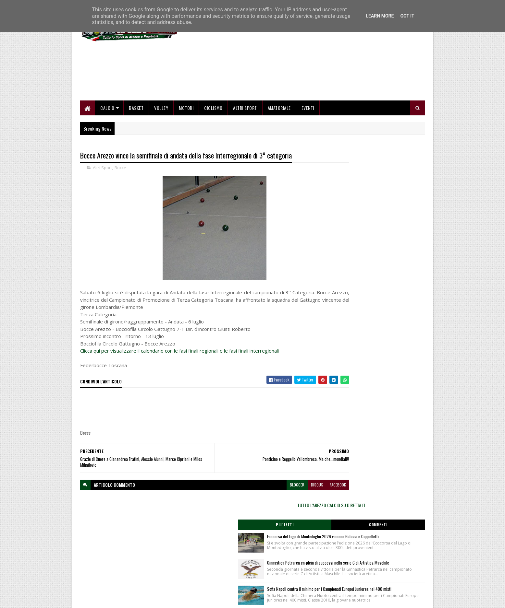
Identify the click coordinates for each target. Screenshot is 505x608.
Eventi (308, 143)
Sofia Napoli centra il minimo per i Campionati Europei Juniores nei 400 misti (388, 307)
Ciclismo (213, 143)
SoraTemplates (110, 599)
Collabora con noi (211, 573)
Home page (206, 557)
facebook (298, 521)
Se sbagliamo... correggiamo (221, 581)
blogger (258, 521)
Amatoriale (279, 143)
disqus (278, 521)
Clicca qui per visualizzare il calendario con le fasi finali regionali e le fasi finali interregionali (179, 387)
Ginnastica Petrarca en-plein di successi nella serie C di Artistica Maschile (384, 267)
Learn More (380, 15)
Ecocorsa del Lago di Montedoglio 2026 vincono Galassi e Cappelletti (383, 227)
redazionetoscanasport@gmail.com (385, 558)
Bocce (120, 204)
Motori (186, 143)
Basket (136, 143)
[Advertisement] (307, 90)
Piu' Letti (347, 212)
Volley (161, 143)
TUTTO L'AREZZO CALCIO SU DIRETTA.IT (373, 192)
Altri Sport (245, 143)
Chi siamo (205, 565)
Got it (407, 15)
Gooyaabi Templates (165, 599)
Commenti (399, 212)
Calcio (108, 143)
